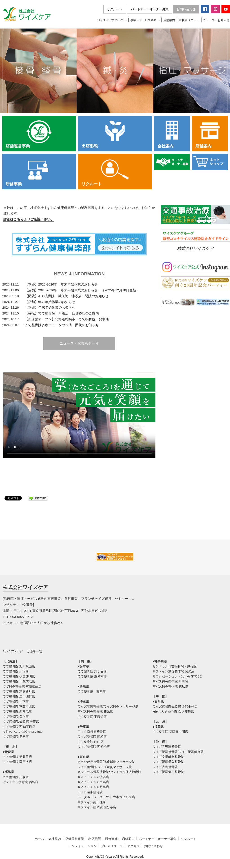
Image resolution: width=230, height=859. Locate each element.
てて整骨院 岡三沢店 (17, 762)
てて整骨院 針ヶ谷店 (92, 671)
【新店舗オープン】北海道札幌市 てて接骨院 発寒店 (67, 319)
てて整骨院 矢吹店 (16, 777)
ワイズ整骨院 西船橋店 (93, 746)
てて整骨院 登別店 (16, 716)
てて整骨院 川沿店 (16, 671)
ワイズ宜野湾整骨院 (167, 746)
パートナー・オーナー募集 (149, 9)
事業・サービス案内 (145, 20)
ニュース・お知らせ (216, 20)
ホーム (39, 839)
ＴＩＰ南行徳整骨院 (91, 731)
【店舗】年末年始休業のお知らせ (50, 302)
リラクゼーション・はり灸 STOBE (177, 676)
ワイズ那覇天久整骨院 (168, 762)
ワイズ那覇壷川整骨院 (168, 772)
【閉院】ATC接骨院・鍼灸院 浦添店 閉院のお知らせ (66, 296)
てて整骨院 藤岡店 (91, 691)
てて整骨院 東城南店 (92, 676)
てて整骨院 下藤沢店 (92, 716)
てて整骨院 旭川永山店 (19, 666)
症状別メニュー (189, 20)
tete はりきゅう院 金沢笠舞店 (173, 711)
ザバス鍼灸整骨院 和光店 (95, 711)
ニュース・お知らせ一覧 (79, 343)
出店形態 (94, 839)
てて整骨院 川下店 (16, 701)
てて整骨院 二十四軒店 (19, 696)
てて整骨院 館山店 (90, 742)
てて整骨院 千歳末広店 (19, 681)
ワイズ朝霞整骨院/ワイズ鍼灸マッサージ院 (107, 706)
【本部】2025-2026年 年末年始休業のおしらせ (61, 284)
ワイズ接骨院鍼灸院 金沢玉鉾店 (175, 706)
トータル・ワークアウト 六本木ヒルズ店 (106, 797)
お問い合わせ (186, 9)
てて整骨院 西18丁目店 (19, 726)
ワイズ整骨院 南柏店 (92, 736)
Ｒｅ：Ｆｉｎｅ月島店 (93, 787)
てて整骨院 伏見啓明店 (19, 676)
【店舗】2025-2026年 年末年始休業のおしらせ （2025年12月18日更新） (82, 290)
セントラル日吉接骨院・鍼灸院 (175, 666)
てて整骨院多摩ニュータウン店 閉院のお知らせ (62, 325)
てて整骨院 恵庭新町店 (19, 691)
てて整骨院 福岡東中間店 (170, 731)
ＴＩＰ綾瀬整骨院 (90, 792)
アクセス (133, 846)
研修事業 (111, 839)
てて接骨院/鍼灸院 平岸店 (21, 721)
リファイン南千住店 (91, 802)
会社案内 (54, 839)
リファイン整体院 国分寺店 (96, 807)
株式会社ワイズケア (195, 248)
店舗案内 (169, 20)
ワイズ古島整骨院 (165, 767)
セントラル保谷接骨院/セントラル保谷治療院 (109, 772)
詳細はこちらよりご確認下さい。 (28, 219)
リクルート (115, 9)
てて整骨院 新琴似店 (17, 711)
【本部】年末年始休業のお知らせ (50, 307)
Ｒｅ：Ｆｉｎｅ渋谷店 (93, 777)
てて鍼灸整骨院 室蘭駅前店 (22, 686)
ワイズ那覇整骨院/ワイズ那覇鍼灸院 (178, 752)
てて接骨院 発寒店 (16, 736)
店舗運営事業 (74, 839)
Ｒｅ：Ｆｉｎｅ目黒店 (93, 782)
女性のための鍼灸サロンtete (22, 731)
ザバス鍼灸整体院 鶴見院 (170, 686)
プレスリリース (112, 846)
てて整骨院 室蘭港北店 (19, 706)
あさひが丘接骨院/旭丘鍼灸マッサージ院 (106, 762)
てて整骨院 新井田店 (17, 757)
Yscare (110, 856)
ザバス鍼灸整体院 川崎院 (170, 681)
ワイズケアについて (112, 20)
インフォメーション (82, 846)
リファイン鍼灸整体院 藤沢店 (173, 671)
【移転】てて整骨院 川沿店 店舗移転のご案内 (62, 313)
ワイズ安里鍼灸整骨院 (168, 757)
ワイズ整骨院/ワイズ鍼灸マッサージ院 (104, 767)
